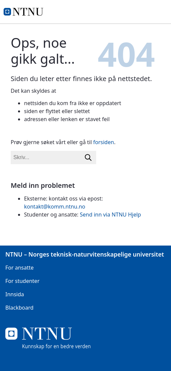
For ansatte (19, 267)
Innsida (14, 294)
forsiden (103, 142)
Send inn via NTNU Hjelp (110, 214)
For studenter (22, 281)
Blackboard (19, 307)
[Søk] (88, 157)
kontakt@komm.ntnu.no (54, 206)
